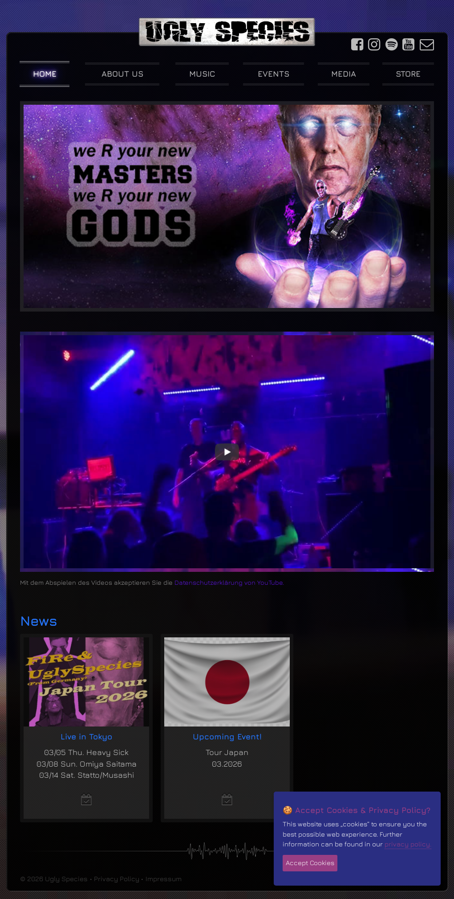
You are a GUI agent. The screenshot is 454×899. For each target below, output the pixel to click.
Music (202, 73)
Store (408, 73)
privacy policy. (408, 844)
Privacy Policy (116, 878)
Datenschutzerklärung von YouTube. (229, 582)
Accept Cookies (310, 862)
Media (343, 73)
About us (122, 73)
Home (45, 73)
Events (273, 73)
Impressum (164, 878)
